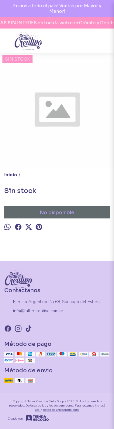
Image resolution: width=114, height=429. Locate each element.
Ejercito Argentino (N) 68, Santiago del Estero (52, 302)
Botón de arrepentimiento (61, 410)
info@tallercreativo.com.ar (33, 311)
